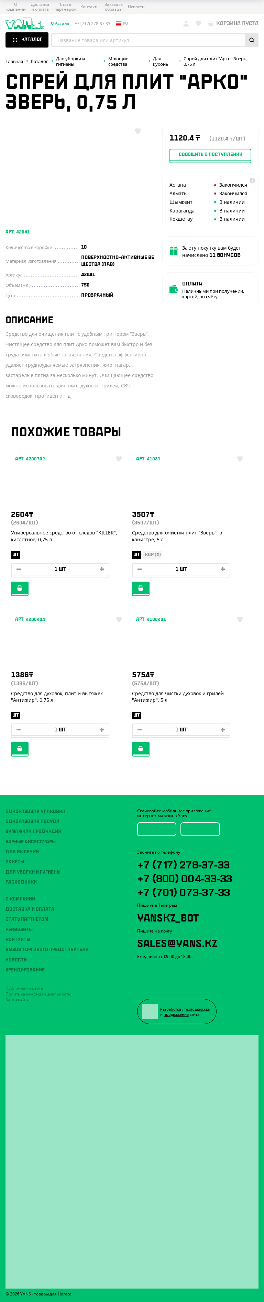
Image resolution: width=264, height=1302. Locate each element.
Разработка (171, 1009)
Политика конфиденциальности (38, 994)
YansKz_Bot (168, 917)
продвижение (176, 1014)
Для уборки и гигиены (33, 872)
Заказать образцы (113, 7)
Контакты (89, 6)
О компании (16, 7)
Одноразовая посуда (32, 822)
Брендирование (25, 970)
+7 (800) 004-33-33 (185, 877)
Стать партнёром (65, 7)
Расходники (21, 882)
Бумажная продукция (33, 832)
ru (122, 23)
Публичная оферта (24, 988)
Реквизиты (19, 929)
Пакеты (15, 862)
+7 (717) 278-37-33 (183, 863)
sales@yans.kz (177, 942)
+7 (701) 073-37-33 (184, 891)
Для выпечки (22, 852)
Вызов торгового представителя (47, 950)
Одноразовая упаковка (35, 811)
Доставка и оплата (40, 7)
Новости (136, 6)
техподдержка (197, 1009)
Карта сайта (18, 999)
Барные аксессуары (31, 842)
